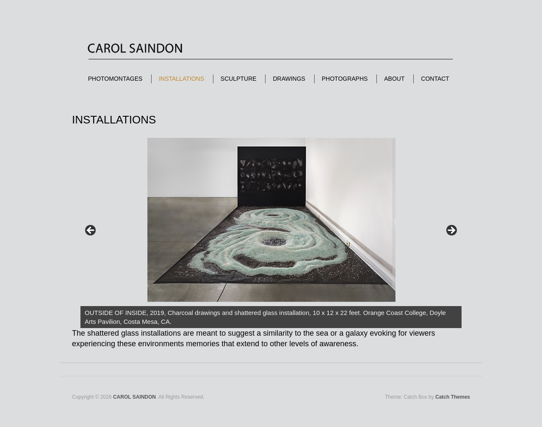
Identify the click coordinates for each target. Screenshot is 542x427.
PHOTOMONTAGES (115, 78)
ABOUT (394, 78)
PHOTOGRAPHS (345, 78)
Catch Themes (452, 397)
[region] (271, 233)
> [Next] (451, 230)
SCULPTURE (239, 78)
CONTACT (435, 78)
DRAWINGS (289, 78)
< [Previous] (91, 230)
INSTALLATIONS (181, 78)
